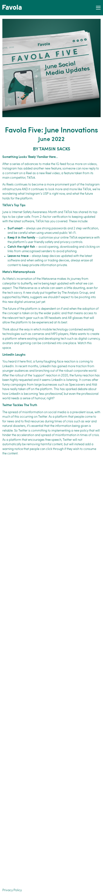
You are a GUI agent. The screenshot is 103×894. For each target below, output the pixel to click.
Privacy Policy (12, 890)
